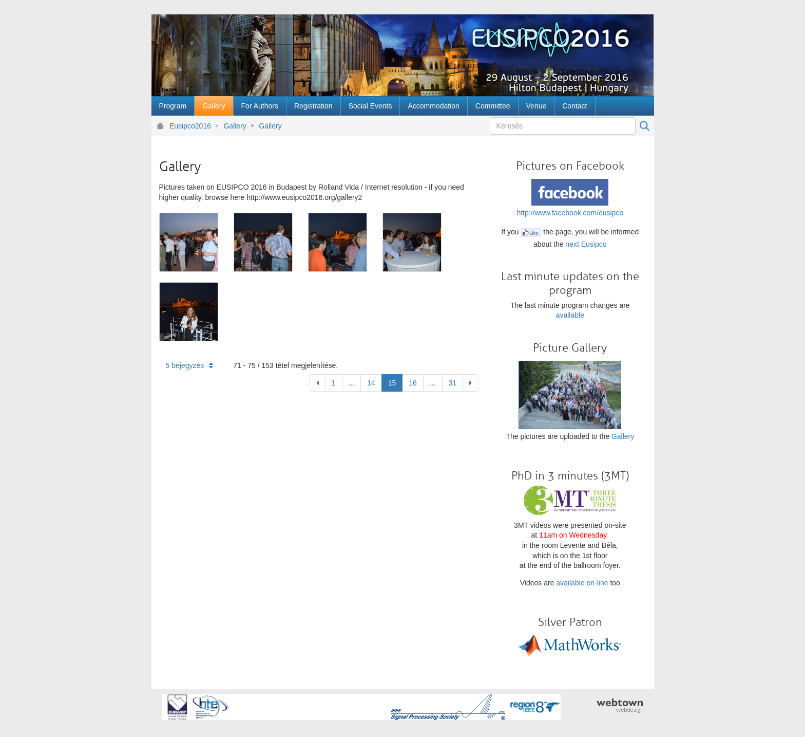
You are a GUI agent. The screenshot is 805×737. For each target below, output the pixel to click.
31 (453, 383)
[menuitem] (173, 106)
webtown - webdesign (620, 705)
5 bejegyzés (190, 365)
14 (371, 383)
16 (413, 383)
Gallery (234, 126)
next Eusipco (585, 244)
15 (392, 383)
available (570, 315)
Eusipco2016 (190, 126)
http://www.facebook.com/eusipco (569, 213)
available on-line (582, 583)
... (352, 383)
